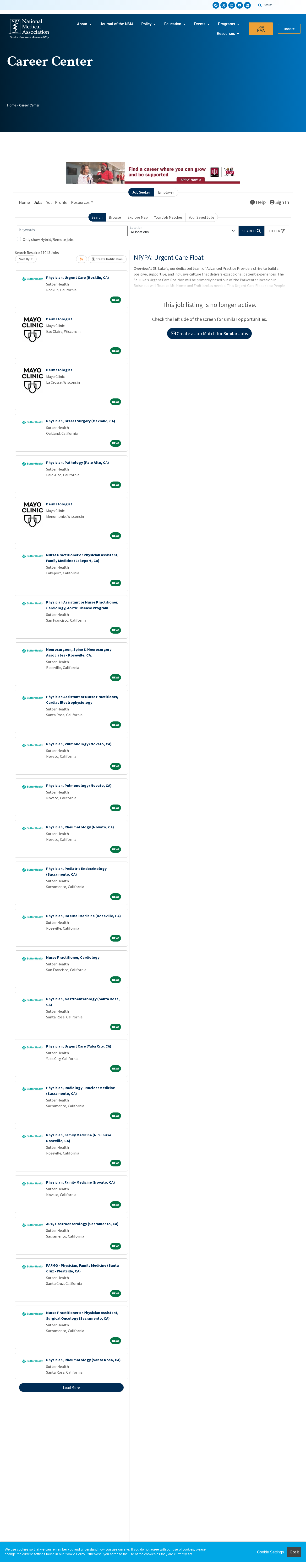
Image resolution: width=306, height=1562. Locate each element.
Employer (166, 192)
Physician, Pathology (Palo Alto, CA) (77, 462)
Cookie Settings (270, 1552)
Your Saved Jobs (201, 217)
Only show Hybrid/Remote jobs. (48, 239)
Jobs (38, 202)
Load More (71, 1387)
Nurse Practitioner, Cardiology (72, 957)
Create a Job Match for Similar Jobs (209, 333)
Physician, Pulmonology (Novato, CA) (79, 743)
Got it (294, 1552)
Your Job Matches (168, 217)
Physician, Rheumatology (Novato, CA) (80, 827)
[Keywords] (72, 231)
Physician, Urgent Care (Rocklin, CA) (77, 277)
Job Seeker (141, 192)
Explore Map (137, 217)
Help (258, 202)
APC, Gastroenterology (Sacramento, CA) (82, 1223)
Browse (115, 217)
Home (11, 105)
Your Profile (56, 202)
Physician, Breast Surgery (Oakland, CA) (80, 420)
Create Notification (107, 259)
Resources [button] (80, 202)
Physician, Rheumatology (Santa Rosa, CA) (83, 1359)
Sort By (24, 259)
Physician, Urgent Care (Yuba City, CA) (78, 1046)
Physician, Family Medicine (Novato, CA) (80, 1182)
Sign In (279, 202)
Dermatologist (59, 319)
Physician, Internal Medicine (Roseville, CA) (83, 915)
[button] (277, 231)
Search (97, 217)
